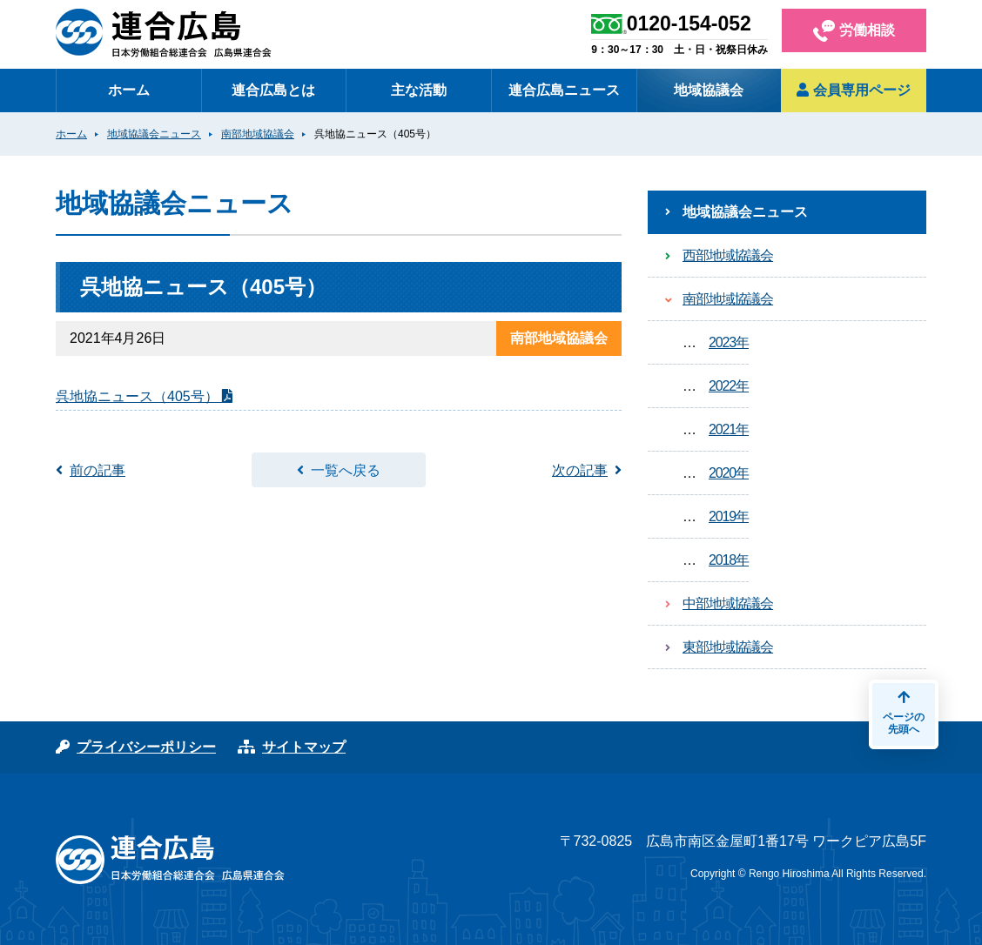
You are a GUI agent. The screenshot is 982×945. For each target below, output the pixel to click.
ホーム (129, 90)
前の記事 (97, 470)
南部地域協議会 (728, 299)
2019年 (729, 516)
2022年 (729, 386)
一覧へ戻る (345, 470)
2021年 (729, 429)
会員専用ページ (853, 90)
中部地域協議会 (728, 603)
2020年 (729, 473)
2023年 (729, 342)
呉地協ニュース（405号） (139, 396)
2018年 (729, 560)
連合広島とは (273, 90)
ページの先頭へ (904, 712)
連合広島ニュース (564, 90)
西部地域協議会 (728, 255)
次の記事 (580, 470)
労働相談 (853, 31)
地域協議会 (708, 90)
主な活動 (419, 90)
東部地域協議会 (728, 647)
